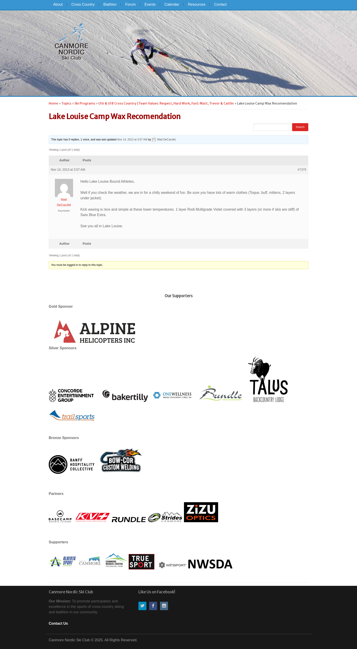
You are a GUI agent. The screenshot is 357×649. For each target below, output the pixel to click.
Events (150, 4)
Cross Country (82, 4)
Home (53, 103)
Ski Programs (84, 103)
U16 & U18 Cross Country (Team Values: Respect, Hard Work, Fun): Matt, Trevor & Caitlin (166, 103)
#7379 (302, 169)
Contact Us (58, 623)
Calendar (171, 4)
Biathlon (110, 4)
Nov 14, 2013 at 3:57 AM (132, 139)
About (58, 4)
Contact (220, 4)
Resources (196, 4)
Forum (130, 4)
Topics (66, 103)
